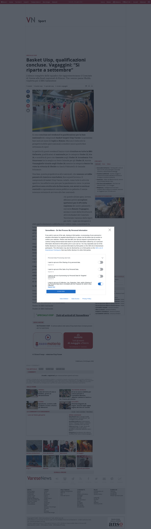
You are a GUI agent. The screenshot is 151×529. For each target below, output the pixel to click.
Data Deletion (64, 298)
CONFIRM (61, 291)
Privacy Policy (86, 298)
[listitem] (75, 258)
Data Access (75, 298)
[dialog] (75, 265)
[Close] (110, 230)
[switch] (100, 262)
